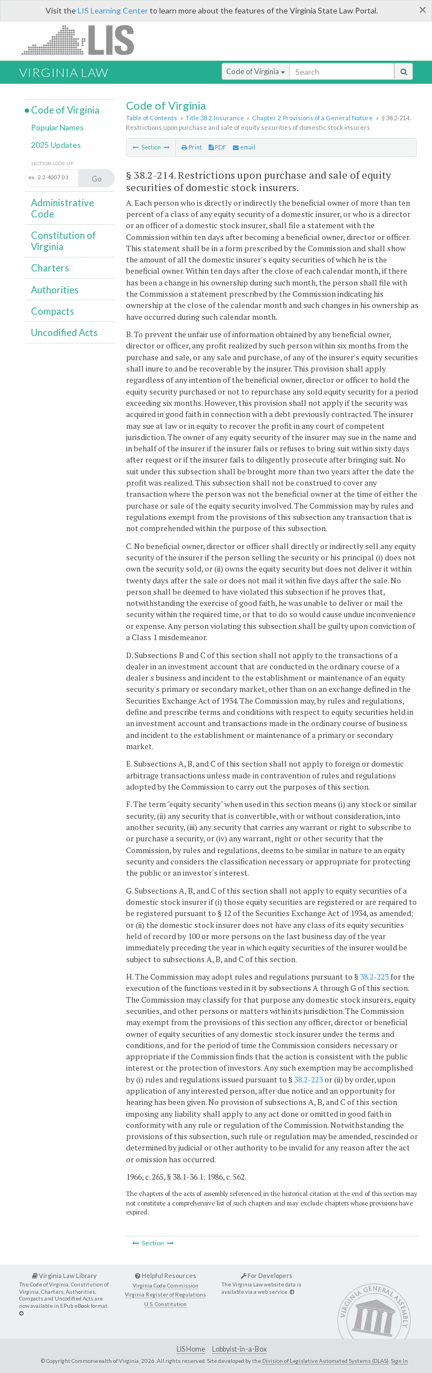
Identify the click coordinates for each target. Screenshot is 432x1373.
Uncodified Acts (64, 332)
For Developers (266, 1275)
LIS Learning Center (113, 10)
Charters (50, 268)
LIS (84, 39)
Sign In (399, 1360)
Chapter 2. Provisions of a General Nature (312, 117)
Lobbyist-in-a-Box (239, 1349)
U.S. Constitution (165, 1304)
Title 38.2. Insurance (215, 117)
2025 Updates (56, 144)
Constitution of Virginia (63, 240)
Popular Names (57, 127)
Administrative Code (62, 208)
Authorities (55, 290)
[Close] (422, 9)
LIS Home (191, 1349)
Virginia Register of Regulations (165, 1295)
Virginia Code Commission (166, 1286)
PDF (217, 147)
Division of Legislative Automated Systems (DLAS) (325, 1360)
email (244, 147)
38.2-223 (374, 976)
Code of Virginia (255, 71)
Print (192, 147)
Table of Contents (151, 117)
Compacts (52, 311)
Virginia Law (64, 72)
